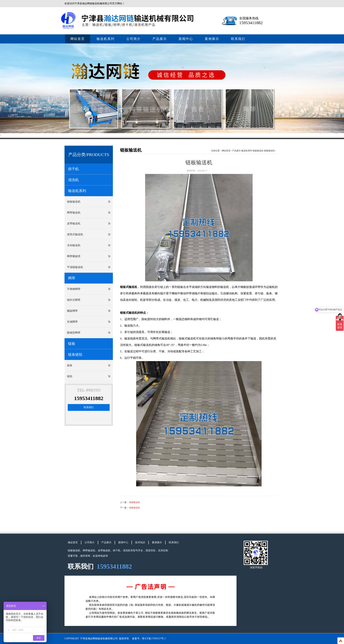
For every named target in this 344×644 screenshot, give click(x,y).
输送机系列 (105, 39)
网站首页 (77, 39)
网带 (71, 278)
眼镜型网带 (73, 332)
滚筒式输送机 (75, 234)
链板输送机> (270, 150)
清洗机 (73, 180)
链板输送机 (73, 201)
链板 (71, 344)
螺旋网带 (72, 310)
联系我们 (238, 39)
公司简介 (133, 39)
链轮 (69, 376)
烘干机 (73, 169)
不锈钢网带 (73, 289)
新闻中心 (186, 39)
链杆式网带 (73, 299)
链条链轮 (75, 354)
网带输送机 (73, 212)
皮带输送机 (73, 223)
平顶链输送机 (75, 267)
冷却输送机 (73, 245)
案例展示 (212, 39)
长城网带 (72, 321)
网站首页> (227, 150)
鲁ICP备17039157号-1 (154, 638)
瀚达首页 (73, 542)
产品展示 (159, 39)
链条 (69, 365)
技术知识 (140, 542)
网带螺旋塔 (73, 256)
